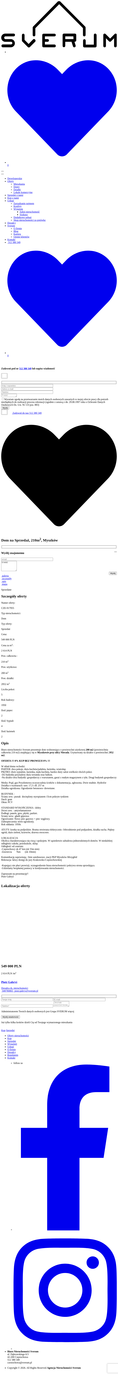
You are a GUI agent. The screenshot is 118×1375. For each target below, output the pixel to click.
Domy (17, 186)
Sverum (11, 225)
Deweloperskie (14, 178)
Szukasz (24, 214)
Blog (16, 231)
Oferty (10, 181)
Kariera (17, 234)
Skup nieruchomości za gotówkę (29, 220)
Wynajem (18, 209)
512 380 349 (13, 242)
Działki (17, 189)
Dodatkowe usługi (22, 217)
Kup (3, 1033)
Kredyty (18, 206)
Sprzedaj (10, 1033)
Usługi (10, 200)
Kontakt (11, 239)
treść (9, 567)
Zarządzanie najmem (24, 203)
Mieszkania (19, 184)
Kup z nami (13, 198)
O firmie (18, 228)
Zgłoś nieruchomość (30, 211)
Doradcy (11, 223)
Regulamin (12, 1058)
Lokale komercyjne (23, 192)
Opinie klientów (22, 236)
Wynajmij (12, 1047)
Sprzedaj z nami (15, 195)
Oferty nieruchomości (18, 1039)
